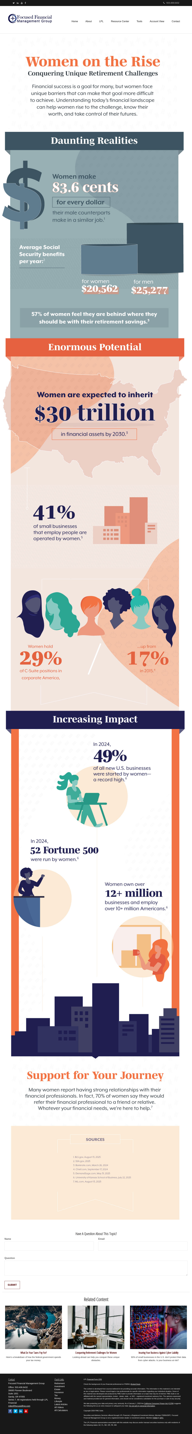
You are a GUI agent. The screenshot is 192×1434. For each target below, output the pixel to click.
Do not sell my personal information (142, 1406)
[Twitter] (14, 2)
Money (57, 1398)
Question (9, 1258)
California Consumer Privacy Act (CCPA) (159, 1403)
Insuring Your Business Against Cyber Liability (158, 1352)
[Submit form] (12, 1285)
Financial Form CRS (94, 1379)
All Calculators (61, 1410)
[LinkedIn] (18, 2)
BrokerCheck (135, 1384)
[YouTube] (22, 2)
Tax (56, 1395)
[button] (89, 19)
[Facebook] (25, 2)
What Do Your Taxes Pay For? (33, 1352)
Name (7, 1239)
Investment (59, 1386)
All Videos (59, 1407)
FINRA (155, 1418)
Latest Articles (61, 1404)
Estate (57, 1389)
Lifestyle (58, 1401)
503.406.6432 (171, 3)
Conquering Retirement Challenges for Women (96, 1352)
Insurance (59, 1392)
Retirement (59, 1383)
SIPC (162, 1418)
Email (101, 1239)
